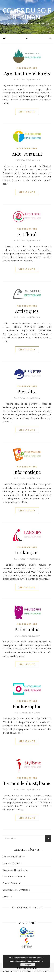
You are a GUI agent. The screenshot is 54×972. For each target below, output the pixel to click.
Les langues (27, 552)
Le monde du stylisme (27, 783)
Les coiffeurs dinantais (14, 856)
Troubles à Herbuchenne (15, 869)
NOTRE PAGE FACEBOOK (27, 907)
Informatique (27, 472)
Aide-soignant (27, 153)
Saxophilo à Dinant (12, 863)
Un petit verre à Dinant (14, 876)
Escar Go (7, 896)
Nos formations (27, 68)
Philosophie (27, 629)
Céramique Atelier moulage (16, 889)
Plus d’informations (35, 961)
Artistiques (27, 311)
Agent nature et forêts (27, 73)
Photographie (27, 706)
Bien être (27, 391)
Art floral (27, 234)
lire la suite (27, 111)
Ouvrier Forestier (11, 883)
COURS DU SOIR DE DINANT (27, 13)
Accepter (27, 965)
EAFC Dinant (20, 79)
